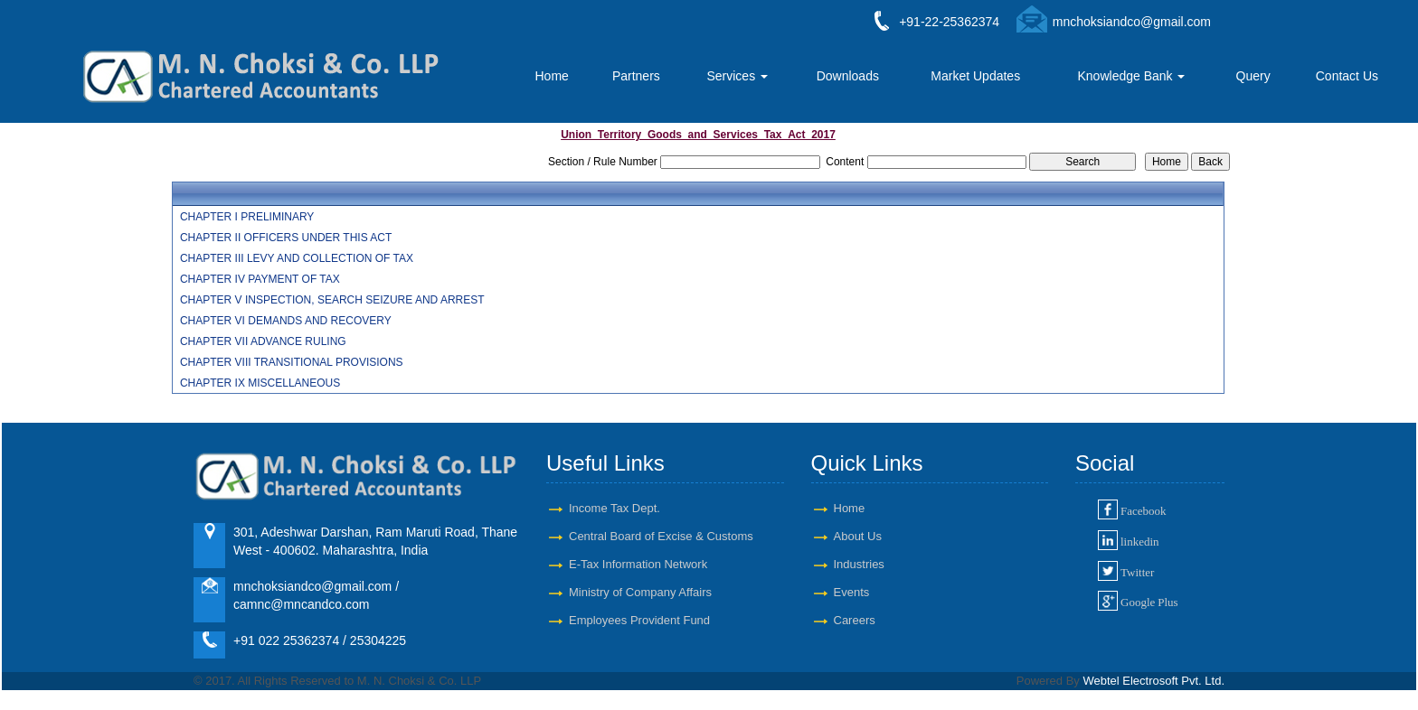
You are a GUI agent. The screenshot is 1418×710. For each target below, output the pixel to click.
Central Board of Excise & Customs (661, 536)
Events (852, 592)
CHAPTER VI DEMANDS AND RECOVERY (286, 320)
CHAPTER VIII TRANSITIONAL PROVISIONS (291, 362)
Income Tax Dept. (614, 508)
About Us (858, 536)
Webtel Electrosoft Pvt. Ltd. (1153, 680)
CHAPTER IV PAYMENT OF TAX (260, 279)
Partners (636, 76)
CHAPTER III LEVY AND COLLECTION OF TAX (296, 258)
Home (551, 76)
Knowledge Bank (1132, 76)
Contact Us (1347, 76)
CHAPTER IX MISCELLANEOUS (260, 383)
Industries (859, 564)
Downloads (848, 76)
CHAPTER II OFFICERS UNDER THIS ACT (286, 237)
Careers (854, 620)
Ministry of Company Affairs (640, 592)
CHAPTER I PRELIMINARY (247, 216)
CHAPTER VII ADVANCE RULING (263, 341)
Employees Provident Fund (639, 620)
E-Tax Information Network (638, 564)
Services (737, 76)
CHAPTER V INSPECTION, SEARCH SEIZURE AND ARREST (332, 300)
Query (1253, 76)
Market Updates (975, 76)
